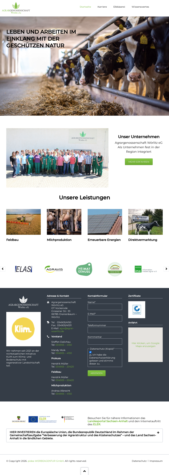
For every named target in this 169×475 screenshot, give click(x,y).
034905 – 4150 (64, 344)
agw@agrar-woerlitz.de (62, 330)
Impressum (156, 460)
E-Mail (93, 313)
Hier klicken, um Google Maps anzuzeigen (145, 345)
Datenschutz (139, 460)
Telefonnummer (97, 325)
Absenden (96, 373)
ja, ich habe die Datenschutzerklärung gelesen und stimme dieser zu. (102, 359)
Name (93, 302)
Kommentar (95, 336)
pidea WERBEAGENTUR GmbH (46, 460)
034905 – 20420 (65, 366)
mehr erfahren (138, 161)
